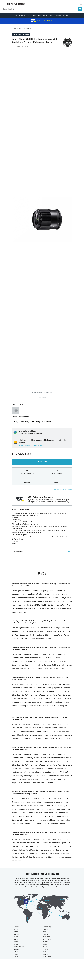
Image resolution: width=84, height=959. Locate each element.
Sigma (15, 39)
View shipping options (26, 445)
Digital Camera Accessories (22, 28)
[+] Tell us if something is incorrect (61, 489)
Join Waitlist (42, 461)
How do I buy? (38, 445)
